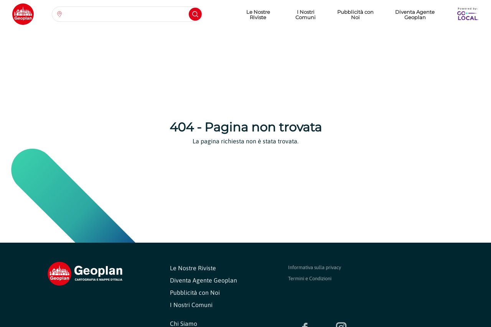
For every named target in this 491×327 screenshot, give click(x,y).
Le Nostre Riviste (258, 14)
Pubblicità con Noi (355, 14)
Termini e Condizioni (309, 278)
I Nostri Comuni (305, 14)
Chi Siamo (183, 323)
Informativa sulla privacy (314, 267)
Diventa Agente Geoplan (415, 14)
